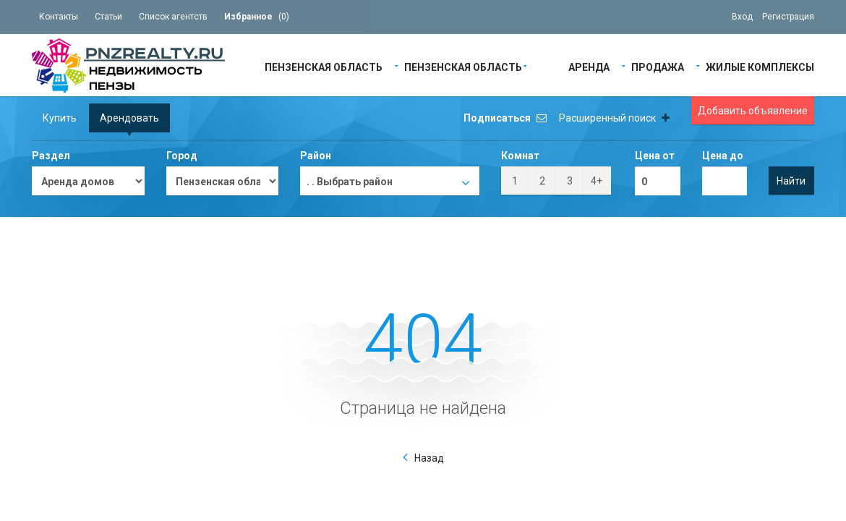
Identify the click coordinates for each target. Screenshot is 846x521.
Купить (60, 118)
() (256, 17)
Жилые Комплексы (760, 66)
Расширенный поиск (614, 118)
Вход (742, 17)
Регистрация (788, 17)
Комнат (520, 155)
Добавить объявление (753, 111)
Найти (791, 181)
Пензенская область (324, 66)
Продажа (657, 66)
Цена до (722, 155)
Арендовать (129, 118)
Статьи (108, 17)
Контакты (58, 17)
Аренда (589, 66)
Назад (429, 458)
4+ (596, 181)
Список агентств (173, 17)
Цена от (655, 155)
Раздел (51, 155)
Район (315, 155)
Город (181, 155)
